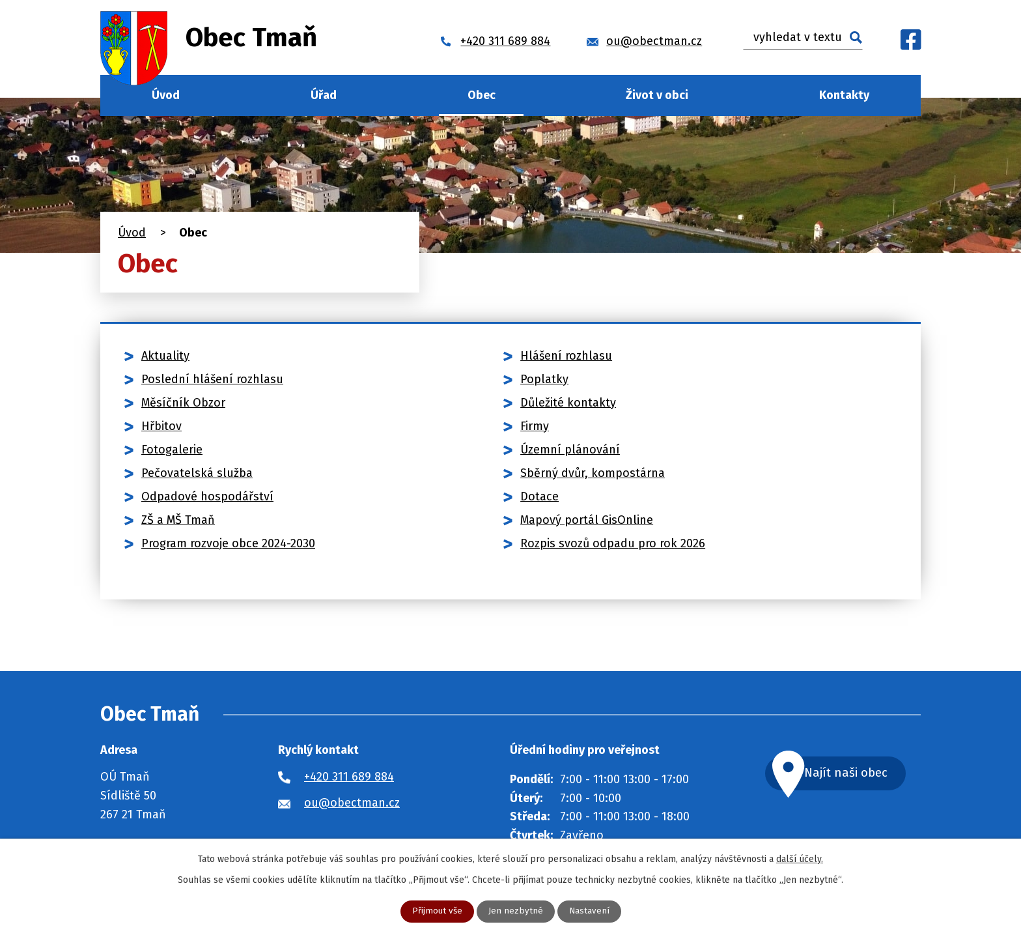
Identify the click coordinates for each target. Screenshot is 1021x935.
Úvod (166, 95)
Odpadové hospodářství (207, 496)
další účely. (799, 858)
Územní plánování (570, 449)
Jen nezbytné (515, 911)
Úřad (324, 95)
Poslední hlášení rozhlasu (212, 379)
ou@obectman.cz (352, 803)
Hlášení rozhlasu (566, 356)
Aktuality (165, 356)
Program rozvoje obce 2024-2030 (228, 543)
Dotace (539, 496)
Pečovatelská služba (197, 473)
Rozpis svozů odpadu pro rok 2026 (612, 543)
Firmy (534, 426)
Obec (482, 95)
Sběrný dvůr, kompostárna (592, 473)
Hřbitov (161, 426)
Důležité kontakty (568, 403)
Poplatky (544, 379)
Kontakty (844, 95)
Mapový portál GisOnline (586, 520)
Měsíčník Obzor (183, 403)
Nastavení (589, 911)
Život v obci (657, 95)
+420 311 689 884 (349, 777)
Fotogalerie (172, 449)
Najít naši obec (858, 773)
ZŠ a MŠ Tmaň (178, 520)
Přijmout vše (436, 911)
